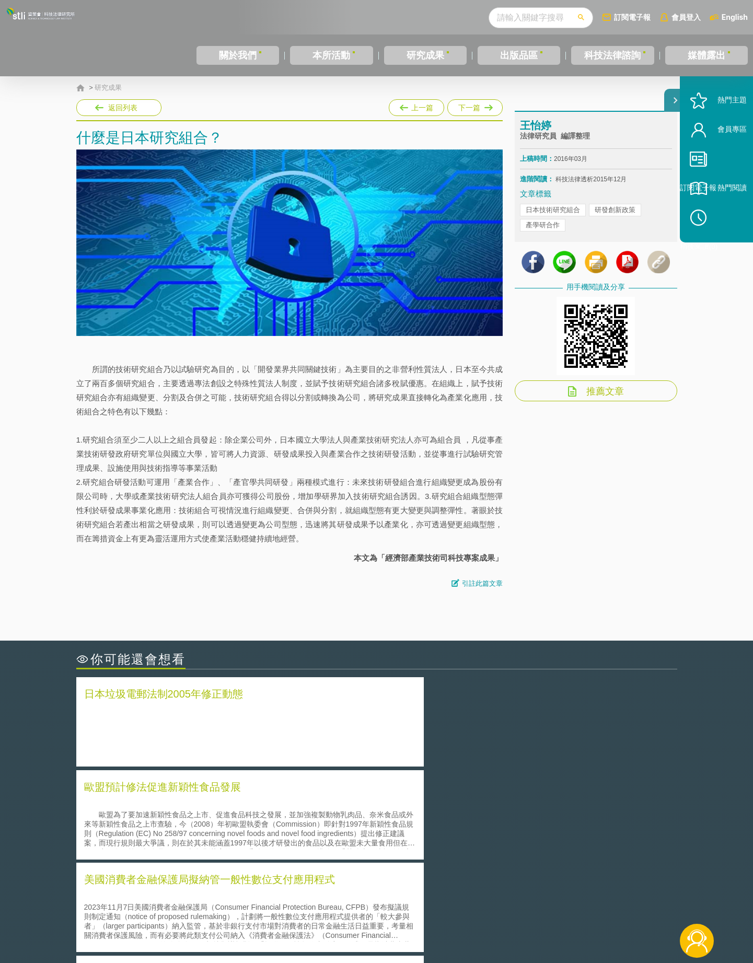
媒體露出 (706, 55)
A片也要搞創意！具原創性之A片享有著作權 (460, 819)
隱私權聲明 (383, 905)
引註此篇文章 (482, 583)
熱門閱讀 (717, 219)
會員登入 (686, 17)
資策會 (526, 905)
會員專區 (717, 161)
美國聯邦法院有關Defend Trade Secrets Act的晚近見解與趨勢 (191, 819)
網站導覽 (443, 920)
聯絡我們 (379, 920)
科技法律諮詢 (612, 55)
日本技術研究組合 (553, 219)
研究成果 (425, 55)
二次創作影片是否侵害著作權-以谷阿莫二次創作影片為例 (183, 804)
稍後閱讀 (722, 249)
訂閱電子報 (632, 17)
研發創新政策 (615, 219)
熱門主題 (717, 131)
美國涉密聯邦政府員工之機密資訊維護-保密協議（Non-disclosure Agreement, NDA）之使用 (219, 849)
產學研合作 (543, 234)
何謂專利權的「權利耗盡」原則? (442, 834)
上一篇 (416, 105)
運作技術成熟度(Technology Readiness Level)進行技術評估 (187, 834)
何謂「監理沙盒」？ (420, 804)
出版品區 (519, 55)
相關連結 (586, 905)
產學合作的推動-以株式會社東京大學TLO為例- (465, 848)
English (735, 17)
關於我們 (238, 55)
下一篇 (475, 105)
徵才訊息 (443, 905)
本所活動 (331, 55)
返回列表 (122, 107)
